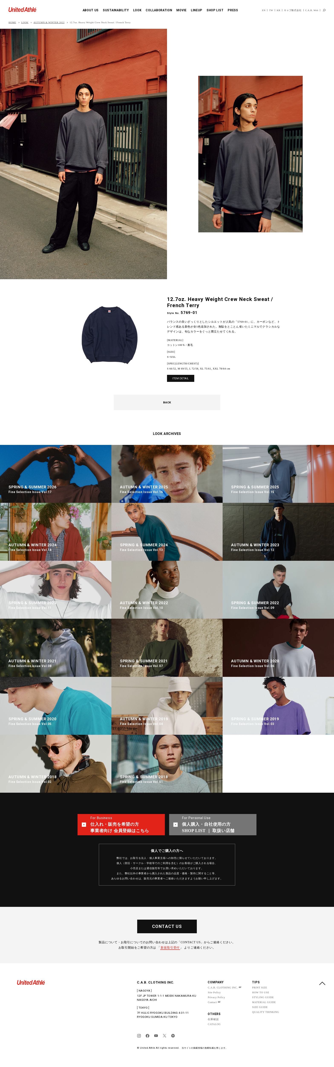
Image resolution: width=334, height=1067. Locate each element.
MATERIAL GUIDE (264, 1002)
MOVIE (181, 10)
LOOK (137, 10)
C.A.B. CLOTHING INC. (223, 987)
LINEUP (196, 10)
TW (271, 10)
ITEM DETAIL (180, 378)
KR (278, 10)
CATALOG (214, 1024)
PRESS (233, 10)
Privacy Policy (216, 997)
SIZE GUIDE (260, 1007)
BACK (167, 402)
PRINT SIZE (259, 987)
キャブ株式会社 (293, 10)
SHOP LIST (215, 10)
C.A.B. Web (311, 10)
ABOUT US (91, 10)
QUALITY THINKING (265, 1012)
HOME (12, 22)
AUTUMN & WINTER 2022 (49, 22)
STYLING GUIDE (263, 997)
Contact (212, 1002)
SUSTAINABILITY (116, 10)
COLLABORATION (159, 10)
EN (263, 10)
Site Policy (214, 992)
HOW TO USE (260, 992)
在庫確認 (213, 1019)
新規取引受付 (170, 947)
